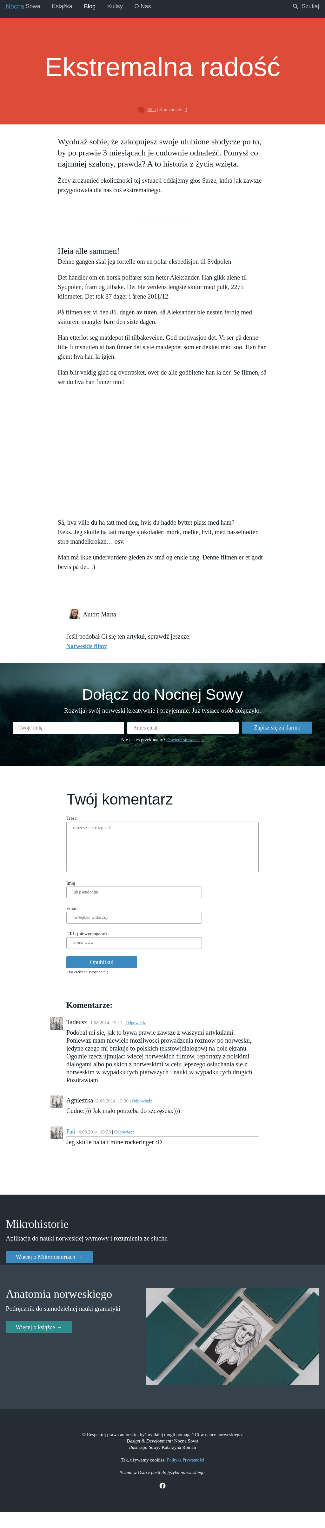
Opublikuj (96, 973)
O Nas (154, 6)
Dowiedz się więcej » (185, 743)
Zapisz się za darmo (269, 731)
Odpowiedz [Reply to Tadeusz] (128, 1034)
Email (63, 916)
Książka (66, 6)
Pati (63, 1137)
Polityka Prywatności (185, 1473)
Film (151, 107)
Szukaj (304, 6)
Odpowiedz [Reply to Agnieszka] (134, 1106)
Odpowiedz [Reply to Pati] (117, 1138)
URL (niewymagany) (78, 942)
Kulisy (123, 6)
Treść (63, 824)
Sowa (24, 6)
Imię (62, 889)
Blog (96, 6)
